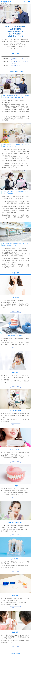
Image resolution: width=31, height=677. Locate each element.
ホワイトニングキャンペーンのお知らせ (19, 59)
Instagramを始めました (16, 65)
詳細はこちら (15, 311)
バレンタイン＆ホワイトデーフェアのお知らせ (19, 62)
